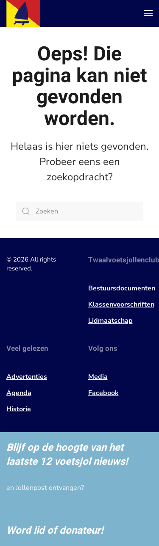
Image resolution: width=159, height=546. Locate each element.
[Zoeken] (79, 211)
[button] (148, 13)
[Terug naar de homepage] (23, 13)
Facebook (103, 393)
